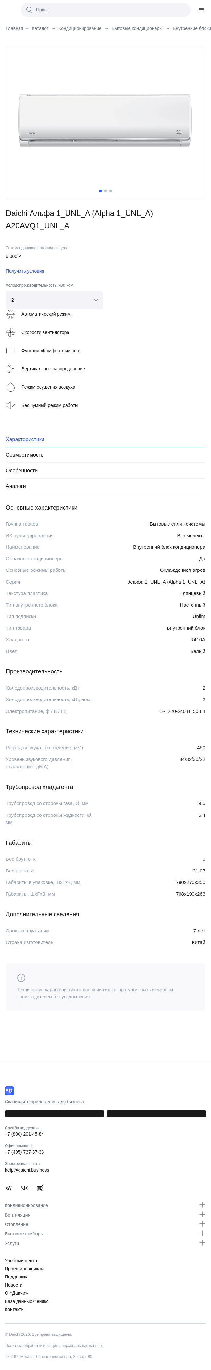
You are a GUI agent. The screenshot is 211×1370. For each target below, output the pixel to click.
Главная (14, 28)
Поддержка (17, 1276)
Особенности (22, 470)
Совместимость (25, 455)
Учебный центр (21, 1260)
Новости (13, 1285)
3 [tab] (110, 191)
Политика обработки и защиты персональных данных (53, 1345)
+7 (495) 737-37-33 (24, 1152)
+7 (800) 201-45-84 (24, 1134)
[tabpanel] (105, 120)
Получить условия (25, 271)
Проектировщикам (24, 1268)
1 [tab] (100, 191)
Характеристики (25, 439)
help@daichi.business (27, 1170)
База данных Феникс (27, 1301)
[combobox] (54, 300)
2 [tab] (105, 191)
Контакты (14, 1309)
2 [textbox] (12, 300)
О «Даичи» (16, 1293)
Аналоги (16, 486)
